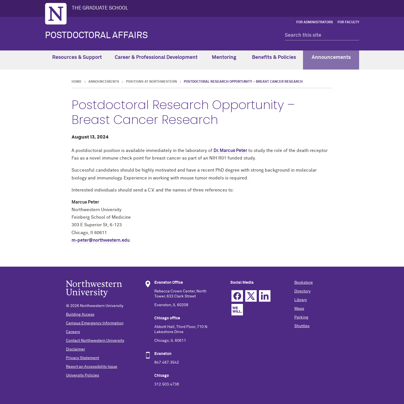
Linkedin (264, 296)
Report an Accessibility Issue (91, 367)
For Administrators (314, 22)
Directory (302, 291)
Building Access (80, 315)
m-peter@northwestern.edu (101, 240)
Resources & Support (77, 59)
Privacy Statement (82, 358)
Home (77, 82)
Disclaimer (75, 349)
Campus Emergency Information (94, 323)
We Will (237, 309)
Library (300, 300)
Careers (73, 332)
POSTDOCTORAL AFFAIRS (96, 35)
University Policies (82, 375)
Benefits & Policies (274, 59)
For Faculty (348, 22)
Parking (301, 317)
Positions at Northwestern (151, 82)
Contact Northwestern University (95, 341)
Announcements (331, 59)
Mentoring (224, 59)
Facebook (237, 296)
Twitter (251, 296)
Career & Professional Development (156, 59)
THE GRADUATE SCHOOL (100, 8)
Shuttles (301, 326)
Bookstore (303, 283)
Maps (299, 309)
